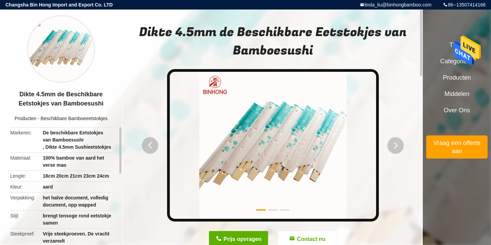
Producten (25, 118)
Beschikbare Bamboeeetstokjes (74, 118)
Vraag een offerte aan (456, 147)
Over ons (457, 110)
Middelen (456, 94)
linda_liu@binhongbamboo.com (397, 4)
